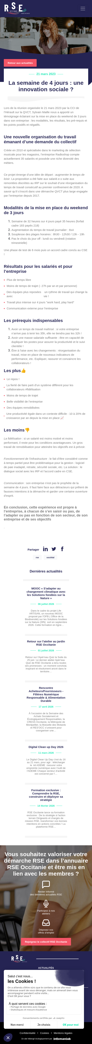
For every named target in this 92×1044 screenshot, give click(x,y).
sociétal (50, 557)
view (46, 610)
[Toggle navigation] (82, 8)
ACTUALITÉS (46, 967)
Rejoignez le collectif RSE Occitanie (46, 941)
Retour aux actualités (20, 63)
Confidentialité (27, 1033)
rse (37, 557)
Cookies (44, 1033)
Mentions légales (63, 1033)
